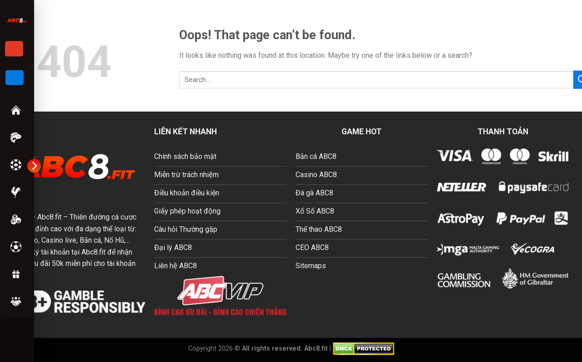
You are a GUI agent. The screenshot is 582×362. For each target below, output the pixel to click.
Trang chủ (13, 110)
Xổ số (13, 219)
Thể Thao (13, 246)
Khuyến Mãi (13, 274)
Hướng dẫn (13, 301)
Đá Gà (13, 192)
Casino (13, 164)
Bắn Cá (13, 137)
